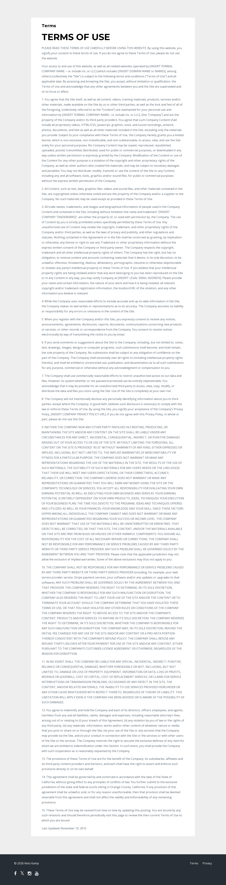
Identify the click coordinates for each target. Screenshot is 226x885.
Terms (194, 863)
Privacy (207, 863)
